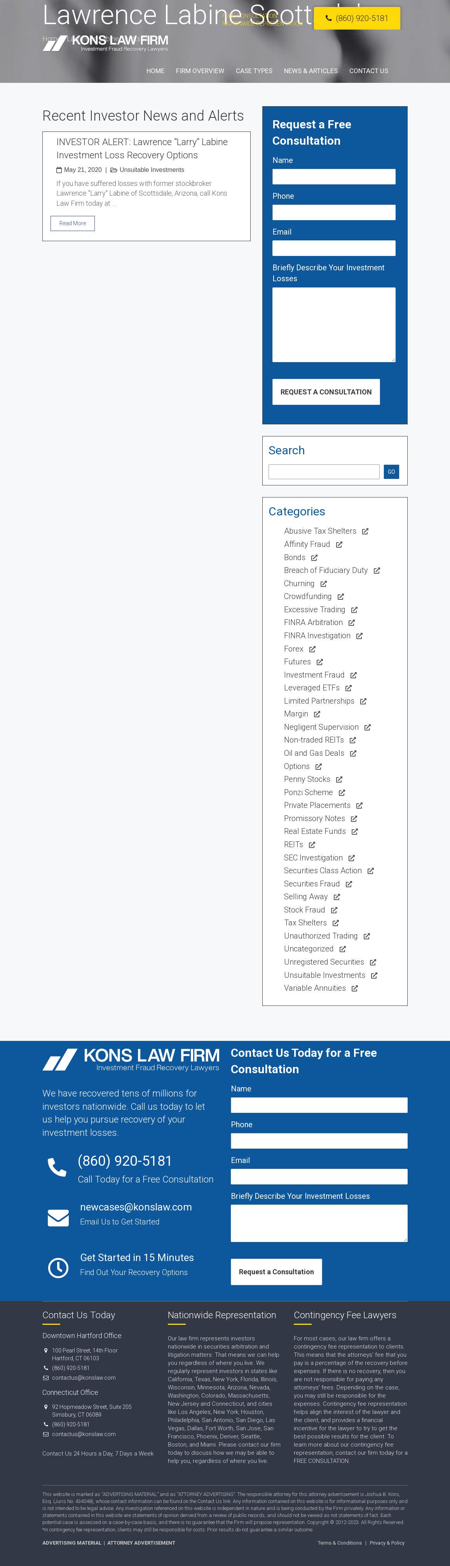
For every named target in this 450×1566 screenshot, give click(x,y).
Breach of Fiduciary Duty (326, 570)
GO (391, 472)
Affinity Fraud (307, 544)
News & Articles (311, 71)
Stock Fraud (304, 909)
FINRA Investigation (317, 635)
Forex (293, 648)
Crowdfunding (308, 596)
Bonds (294, 557)
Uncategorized (309, 948)
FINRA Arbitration (313, 622)
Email (281, 231)
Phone (283, 196)
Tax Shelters (305, 922)
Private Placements (317, 805)
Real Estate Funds (315, 831)
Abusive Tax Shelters (320, 531)
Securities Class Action (323, 870)
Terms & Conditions (340, 1543)
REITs (293, 844)
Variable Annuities (315, 988)
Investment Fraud (314, 675)
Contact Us (368, 71)
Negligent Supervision (321, 727)
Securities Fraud (312, 883)
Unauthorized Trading (321, 936)
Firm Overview (200, 71)
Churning (299, 583)
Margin (296, 713)
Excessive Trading (314, 609)
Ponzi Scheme (308, 792)
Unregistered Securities (324, 962)
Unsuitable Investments (152, 169)
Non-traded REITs (314, 739)
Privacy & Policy (387, 1543)
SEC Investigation (313, 857)
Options (297, 766)
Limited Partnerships (319, 701)
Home (155, 71)
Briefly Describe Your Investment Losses (328, 273)
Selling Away (306, 896)
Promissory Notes (314, 818)
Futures (297, 661)
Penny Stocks (307, 779)
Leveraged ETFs (312, 687)
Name (282, 160)
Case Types (254, 71)
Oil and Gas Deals (314, 753)
